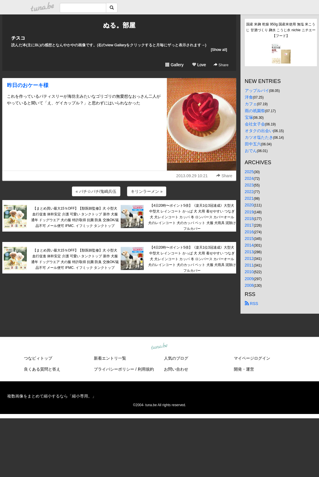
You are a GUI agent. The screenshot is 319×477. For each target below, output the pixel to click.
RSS (251, 303)
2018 (249, 218)
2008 (249, 285)
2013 (249, 251)
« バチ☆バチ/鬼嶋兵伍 (96, 191)
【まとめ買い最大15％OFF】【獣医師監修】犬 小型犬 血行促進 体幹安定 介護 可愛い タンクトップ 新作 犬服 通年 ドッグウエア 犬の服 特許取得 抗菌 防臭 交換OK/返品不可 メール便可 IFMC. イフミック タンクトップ (75, 217)
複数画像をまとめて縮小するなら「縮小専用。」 (51, 396)
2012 (249, 258)
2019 (249, 212)
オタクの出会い (259, 130)
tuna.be (159, 346)
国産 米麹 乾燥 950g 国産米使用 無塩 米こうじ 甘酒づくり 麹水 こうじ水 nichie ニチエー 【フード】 (281, 30)
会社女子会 (255, 124)
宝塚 (249, 117)
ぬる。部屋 (119, 25)
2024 (249, 178)
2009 (249, 278)
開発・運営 (244, 369)
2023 (249, 185)
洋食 (249, 97)
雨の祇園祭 (255, 110)
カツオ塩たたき (259, 137)
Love (199, 64)
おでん (251, 150)
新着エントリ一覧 (110, 358)
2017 (249, 225)
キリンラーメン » (147, 191)
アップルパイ (257, 90)
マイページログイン (252, 358)
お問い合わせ (176, 369)
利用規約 (146, 369)
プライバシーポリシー (114, 369)
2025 (249, 171)
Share (221, 65)
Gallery (174, 64)
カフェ (251, 103)
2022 (249, 191)
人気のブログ (176, 358)
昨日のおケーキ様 (27, 85)
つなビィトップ (38, 358)
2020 (249, 205)
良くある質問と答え (42, 369)
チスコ (18, 38)
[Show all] (219, 49)
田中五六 (253, 144)
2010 (249, 271)
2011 (249, 265)
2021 (249, 198)
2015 (249, 238)
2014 (249, 245)
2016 (249, 232)
